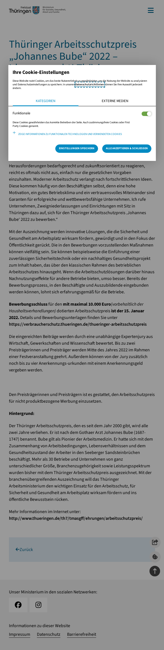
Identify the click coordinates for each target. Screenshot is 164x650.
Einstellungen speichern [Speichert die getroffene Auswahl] (76, 148)
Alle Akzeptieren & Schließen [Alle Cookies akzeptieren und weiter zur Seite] (127, 148)
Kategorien (45, 100)
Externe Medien (115, 100)
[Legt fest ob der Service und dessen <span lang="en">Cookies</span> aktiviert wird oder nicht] (146, 114)
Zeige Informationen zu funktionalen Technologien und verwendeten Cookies (70, 134)
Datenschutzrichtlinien (89, 84)
